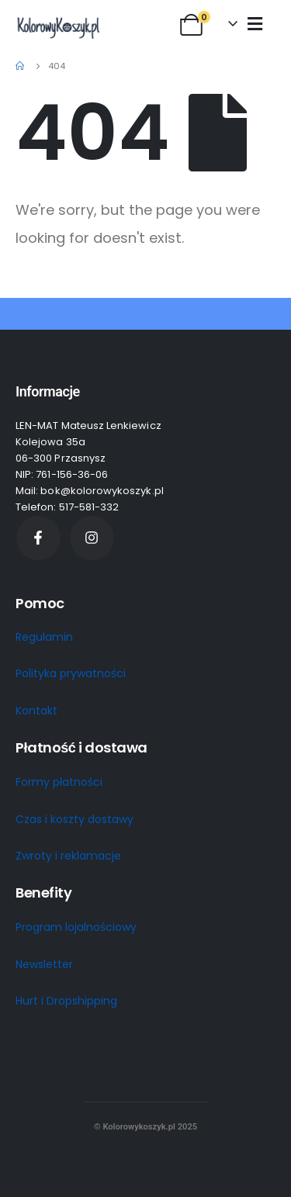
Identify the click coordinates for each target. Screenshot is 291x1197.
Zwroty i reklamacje (68, 855)
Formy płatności (59, 782)
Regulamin (44, 637)
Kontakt (36, 710)
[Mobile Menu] (255, 23)
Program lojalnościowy (76, 927)
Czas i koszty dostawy (74, 819)
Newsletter (44, 964)
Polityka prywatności (71, 673)
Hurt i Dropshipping (66, 1000)
